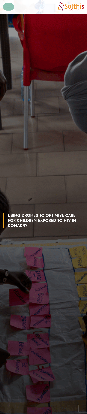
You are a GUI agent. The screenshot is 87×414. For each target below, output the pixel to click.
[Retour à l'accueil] (71, 7)
